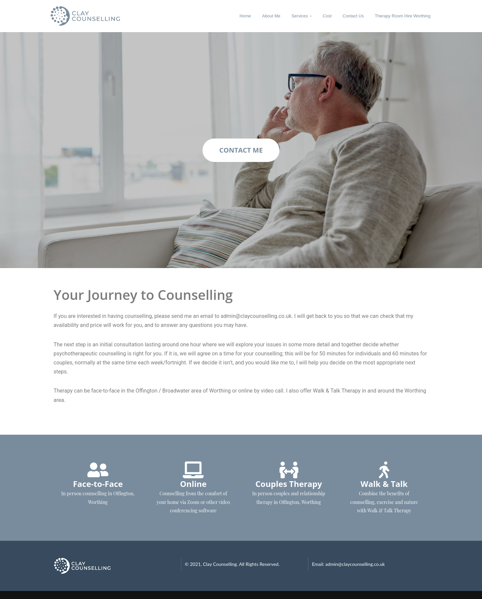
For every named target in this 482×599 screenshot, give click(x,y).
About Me (271, 15)
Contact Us (353, 15)
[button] (311, 16)
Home (245, 15)
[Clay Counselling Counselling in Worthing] (90, 16)
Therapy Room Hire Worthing (402, 15)
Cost (327, 15)
